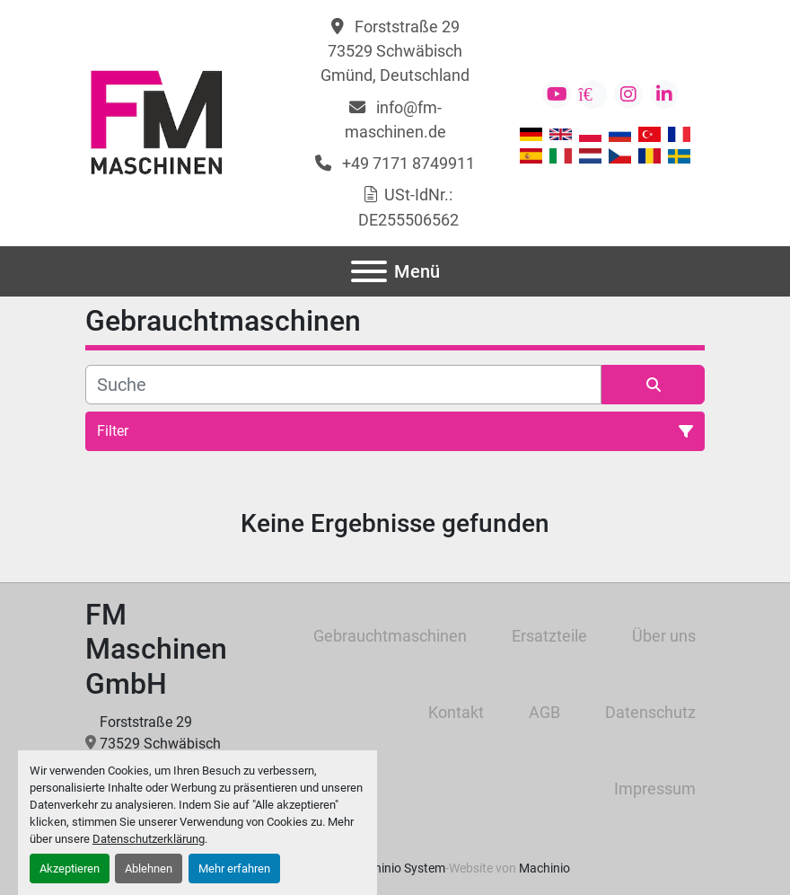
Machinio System (397, 868)
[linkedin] (664, 94)
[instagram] (628, 94)
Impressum (655, 788)
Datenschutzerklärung (148, 839)
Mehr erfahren (234, 868)
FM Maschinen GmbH (156, 649)
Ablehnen (148, 868)
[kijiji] (592, 94)
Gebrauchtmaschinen (390, 635)
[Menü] (369, 271)
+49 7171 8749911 (406, 163)
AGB (544, 712)
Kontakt (456, 712)
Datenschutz (650, 712)
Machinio (544, 868)
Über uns (664, 635)
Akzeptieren (70, 868)
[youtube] (556, 94)
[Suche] (343, 384)
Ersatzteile (549, 635)
